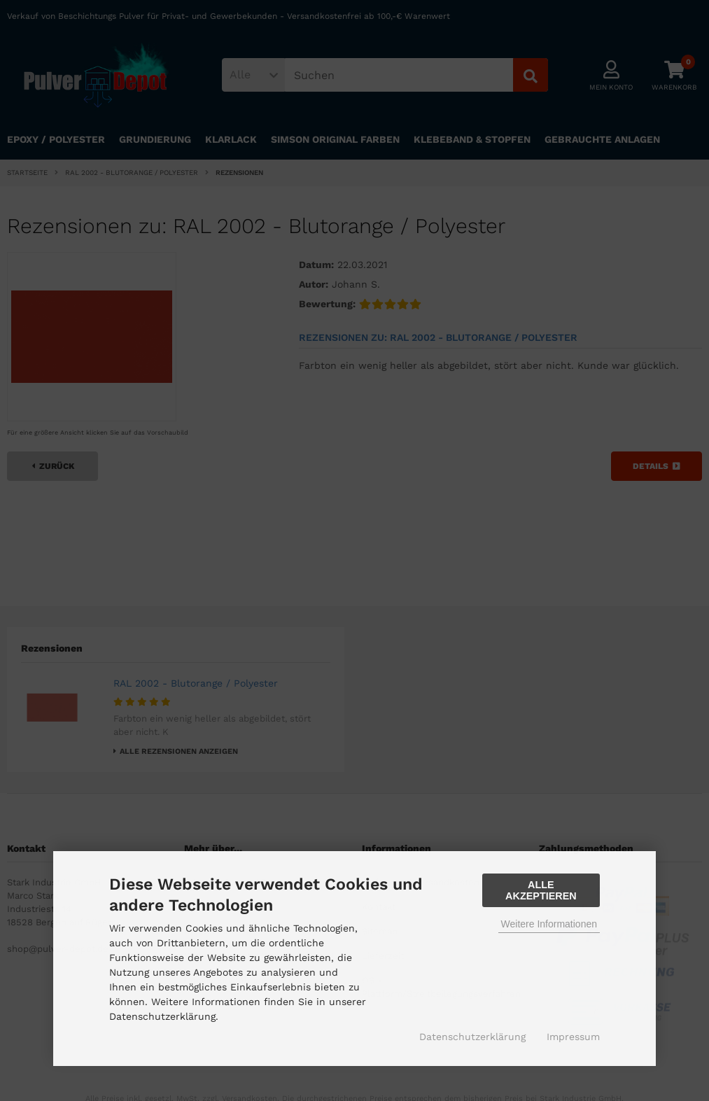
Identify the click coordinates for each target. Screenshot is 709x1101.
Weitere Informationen (549, 924)
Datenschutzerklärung (472, 1036)
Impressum (573, 1036)
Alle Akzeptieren (541, 890)
